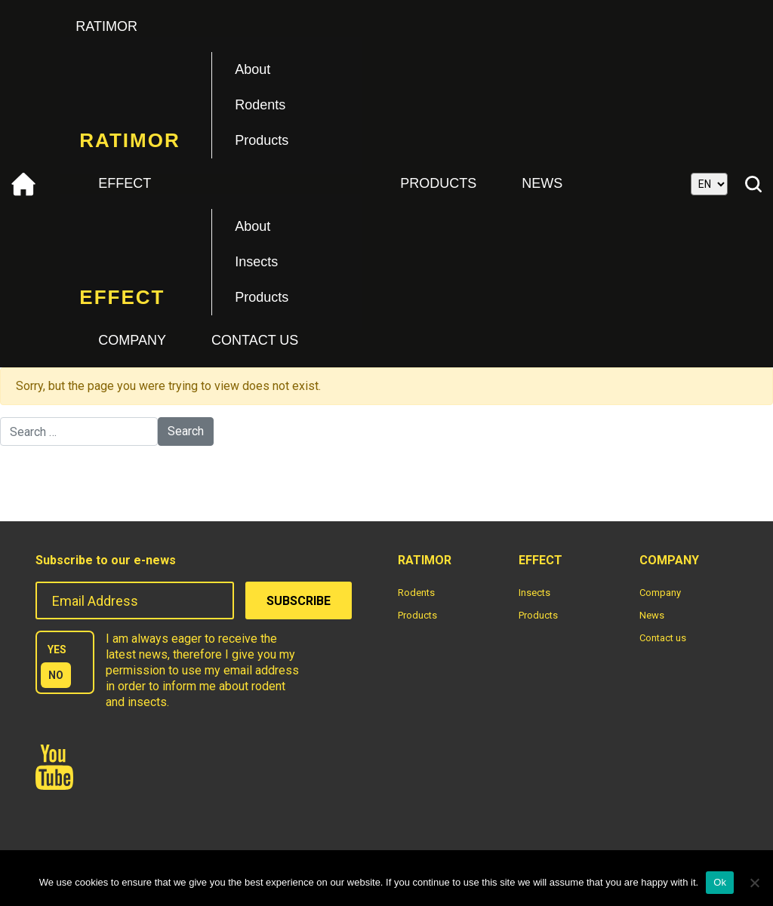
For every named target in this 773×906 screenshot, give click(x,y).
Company (132, 340)
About (252, 69)
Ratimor (106, 26)
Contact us (254, 340)
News (542, 183)
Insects (256, 261)
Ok (719, 882)
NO (55, 675)
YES (57, 649)
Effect (124, 183)
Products (261, 140)
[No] (754, 882)
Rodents (260, 104)
